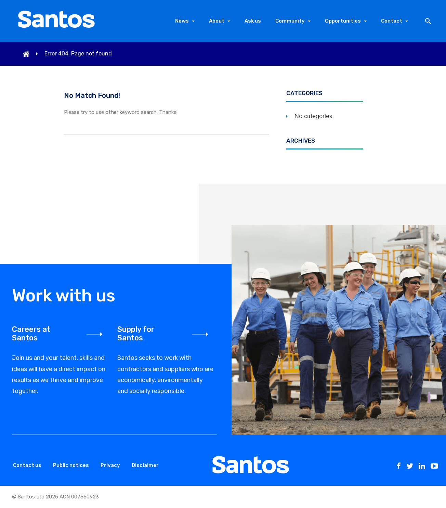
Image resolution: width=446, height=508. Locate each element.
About (216, 21)
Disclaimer (145, 465)
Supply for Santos (135, 333)
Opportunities (343, 21)
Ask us (253, 21)
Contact (391, 21)
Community (290, 21)
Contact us (27, 465)
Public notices (71, 465)
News (182, 21)
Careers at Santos (31, 333)
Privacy (110, 465)
